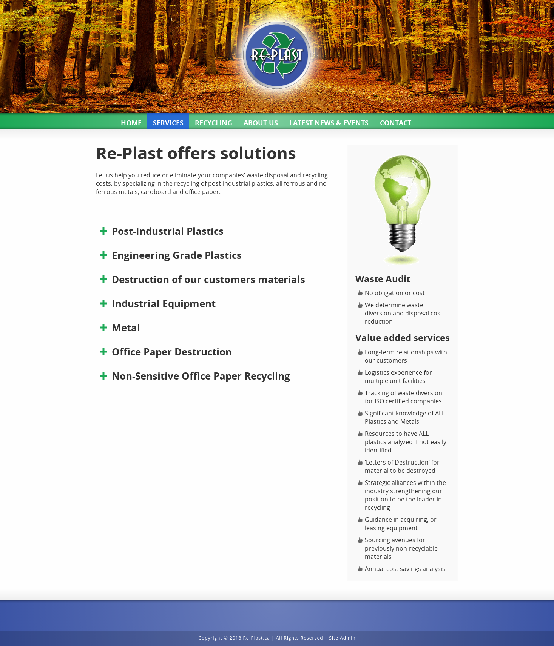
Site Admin (342, 638)
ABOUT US (261, 122)
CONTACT (395, 122)
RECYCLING (213, 122)
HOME (131, 122)
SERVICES (168, 122)
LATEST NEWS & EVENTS (329, 122)
